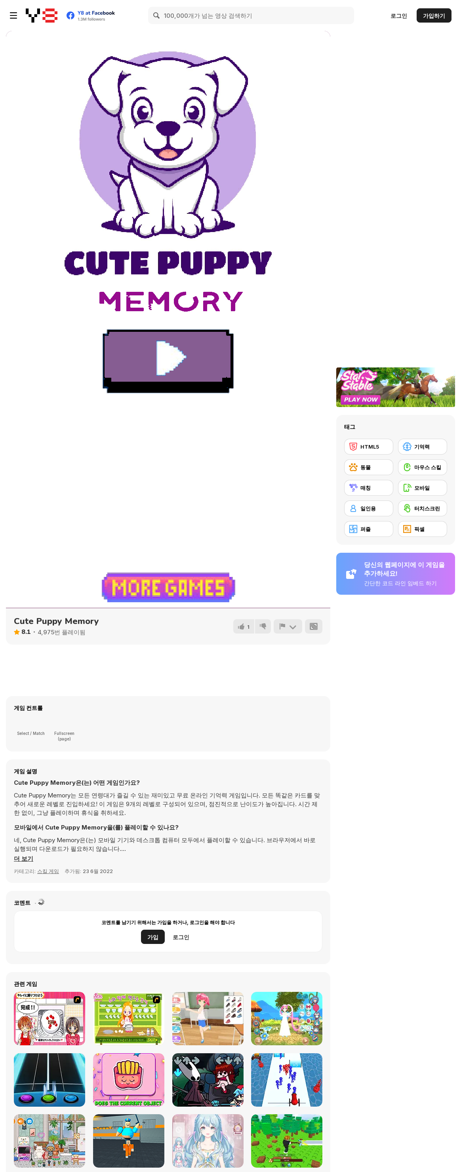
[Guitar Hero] (49, 1080)
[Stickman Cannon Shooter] (286, 1080)
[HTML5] (368, 447)
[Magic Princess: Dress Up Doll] (208, 1141)
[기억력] (422, 447)
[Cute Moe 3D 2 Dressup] (286, 1018)
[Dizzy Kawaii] (128, 1080)
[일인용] (368, 508)
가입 (152, 937)
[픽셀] (422, 529)
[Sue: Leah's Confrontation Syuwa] (128, 1018)
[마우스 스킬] (422, 467)
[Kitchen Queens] (49, 1018)
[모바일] (422, 488)
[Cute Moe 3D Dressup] (208, 1018)
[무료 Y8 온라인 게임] (41, 15)
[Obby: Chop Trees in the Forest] (286, 1141)
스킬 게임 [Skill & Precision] (48, 871)
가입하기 (434, 15)
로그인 (399, 15)
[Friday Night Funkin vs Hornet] (208, 1080)
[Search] (157, 15)
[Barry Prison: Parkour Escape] (128, 1141)
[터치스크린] (422, 508)
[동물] (368, 467)
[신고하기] (288, 626)
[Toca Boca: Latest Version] (49, 1141)
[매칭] (368, 488)
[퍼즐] (368, 529)
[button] (23, 858)
